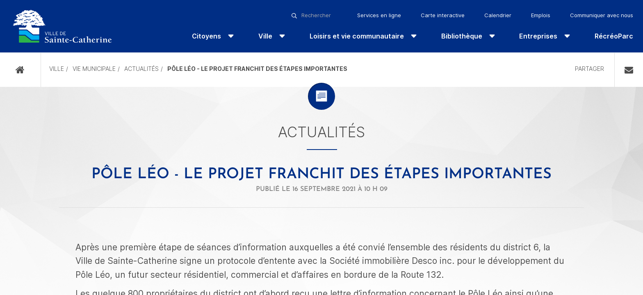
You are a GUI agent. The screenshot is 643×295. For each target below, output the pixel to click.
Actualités (141, 68)
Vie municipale (94, 68)
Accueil (20, 70)
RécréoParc (614, 36)
